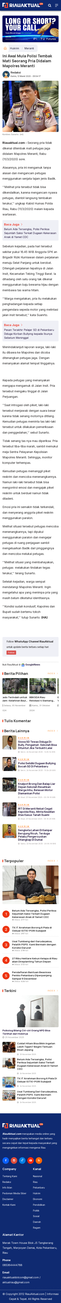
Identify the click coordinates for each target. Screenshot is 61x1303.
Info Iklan (7, 1187)
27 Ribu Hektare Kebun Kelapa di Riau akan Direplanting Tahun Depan (34, 960)
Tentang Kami (9, 1176)
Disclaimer (7, 1199)
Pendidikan (39, 1205)
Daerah (37, 1222)
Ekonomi (37, 1199)
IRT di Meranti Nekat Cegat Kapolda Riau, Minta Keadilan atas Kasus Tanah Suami (36, 812)
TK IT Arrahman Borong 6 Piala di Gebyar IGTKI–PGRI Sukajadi (32, 929)
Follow (11, 652)
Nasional (37, 1176)
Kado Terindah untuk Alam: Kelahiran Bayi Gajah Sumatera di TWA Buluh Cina (15, 699)
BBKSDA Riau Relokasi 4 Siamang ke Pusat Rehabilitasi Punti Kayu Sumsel (43, 699)
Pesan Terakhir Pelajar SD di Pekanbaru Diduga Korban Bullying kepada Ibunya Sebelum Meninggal (29, 333)
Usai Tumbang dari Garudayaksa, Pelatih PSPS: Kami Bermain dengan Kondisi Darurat (34, 944)
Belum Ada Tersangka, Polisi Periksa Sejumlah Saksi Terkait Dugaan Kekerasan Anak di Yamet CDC (30, 233)
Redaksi (16, 72)
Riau (35, 1182)
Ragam (36, 1227)
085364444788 (12, 1265)
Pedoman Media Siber (14, 1193)
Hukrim (14, 48)
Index (53, 673)
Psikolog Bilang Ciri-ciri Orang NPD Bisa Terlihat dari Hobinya (26, 1032)
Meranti (29, 48)
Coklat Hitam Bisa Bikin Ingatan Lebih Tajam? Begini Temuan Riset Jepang (36, 1047)
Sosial (36, 1216)
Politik (36, 1210)
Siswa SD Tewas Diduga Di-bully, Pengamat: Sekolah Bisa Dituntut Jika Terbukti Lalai (37, 745)
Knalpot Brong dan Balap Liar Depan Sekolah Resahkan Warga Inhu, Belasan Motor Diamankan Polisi (36, 788)
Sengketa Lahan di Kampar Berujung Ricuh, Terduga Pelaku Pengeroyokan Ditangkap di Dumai (35, 834)
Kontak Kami (8, 1205)
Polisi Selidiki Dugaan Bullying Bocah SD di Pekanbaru (37, 764)
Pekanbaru (39, 1187)
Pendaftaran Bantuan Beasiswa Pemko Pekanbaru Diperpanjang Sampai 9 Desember (32, 975)
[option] (16, 696)
